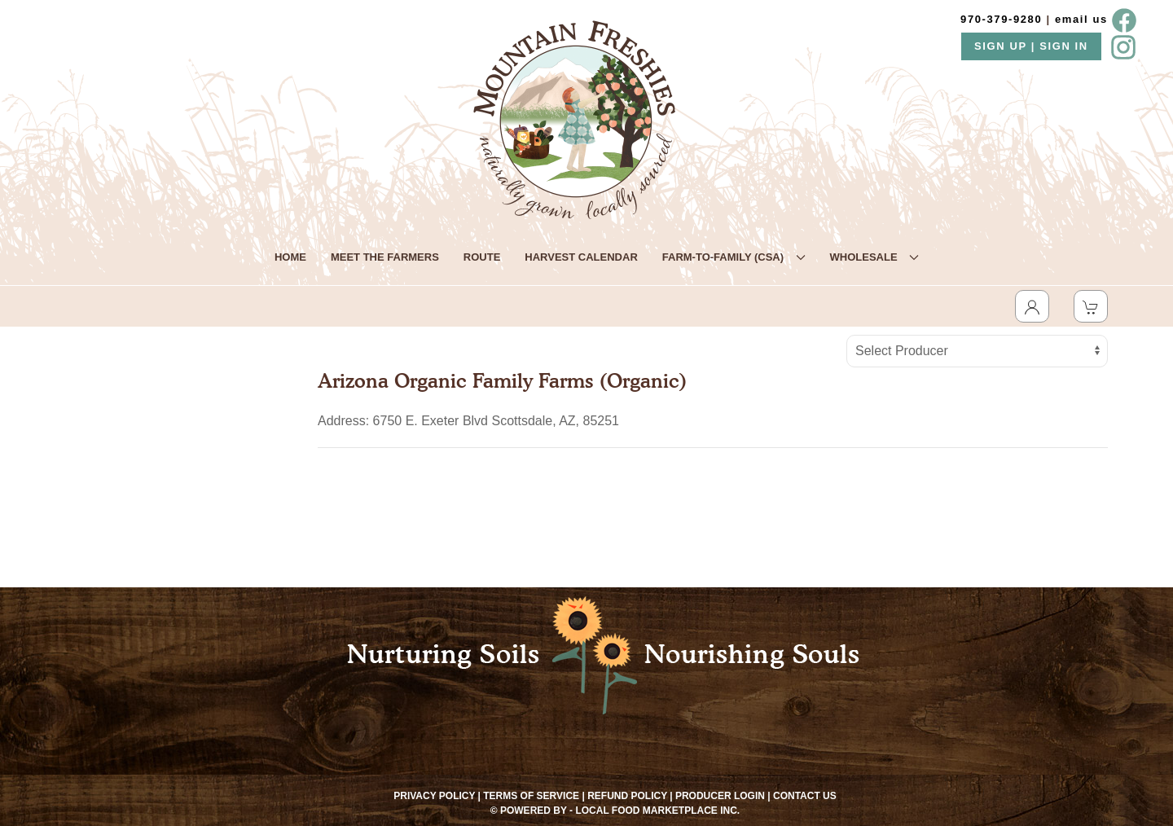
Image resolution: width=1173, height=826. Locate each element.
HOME (290, 257)
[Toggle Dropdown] (1032, 306)
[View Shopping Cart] (1091, 306)
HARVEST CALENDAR (581, 257)
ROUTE (482, 257)
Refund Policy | (629, 796)
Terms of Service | (534, 796)
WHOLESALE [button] (875, 257)
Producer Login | (723, 796)
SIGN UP (1002, 46)
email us (1081, 19)
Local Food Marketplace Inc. (657, 810)
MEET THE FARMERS (385, 257)
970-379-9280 (1001, 19)
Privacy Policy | (437, 796)
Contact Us (805, 796)
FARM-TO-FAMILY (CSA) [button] (734, 257)
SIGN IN (1063, 46)
